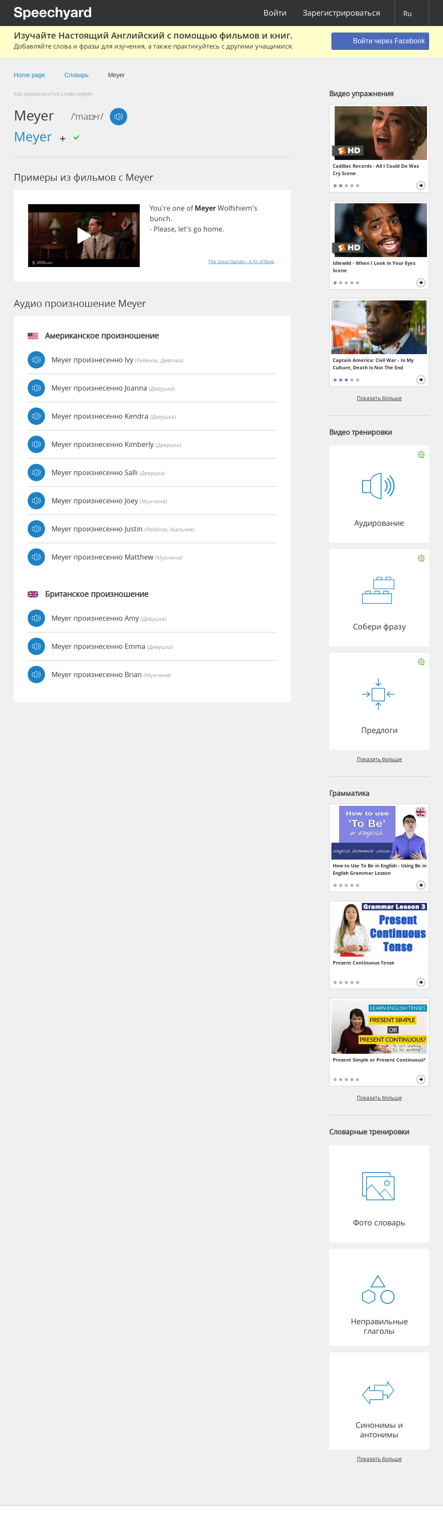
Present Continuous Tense (364, 962)
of (189, 208)
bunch (160, 218)
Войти (274, 13)
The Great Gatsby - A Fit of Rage (241, 261)
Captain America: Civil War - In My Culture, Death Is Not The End (373, 364)
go (197, 229)
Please (164, 229)
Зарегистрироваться (341, 13)
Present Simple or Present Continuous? (379, 1059)
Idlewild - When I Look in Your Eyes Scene (374, 267)
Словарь (76, 75)
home (212, 229)
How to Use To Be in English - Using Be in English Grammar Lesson (380, 869)
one (178, 208)
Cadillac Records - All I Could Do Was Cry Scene (376, 169)
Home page (29, 75)
